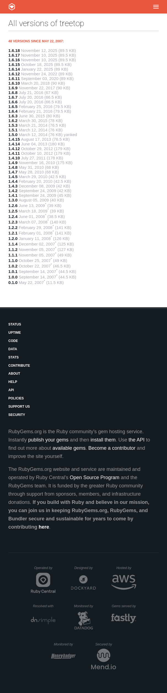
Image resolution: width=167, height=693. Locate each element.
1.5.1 (12, 130)
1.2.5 (12, 211)
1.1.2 (12, 249)
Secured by (105, 644)
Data (12, 349)
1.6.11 (14, 78)
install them (103, 440)
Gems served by (124, 606)
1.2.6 (12, 205)
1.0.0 (12, 277)
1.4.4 (12, 181)
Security (16, 415)
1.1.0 (12, 260)
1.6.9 (12, 87)
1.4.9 (12, 162)
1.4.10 (14, 158)
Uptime (14, 333)
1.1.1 (12, 255)
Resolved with (44, 606)
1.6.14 (14, 69)
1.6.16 (14, 59)
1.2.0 (12, 238)
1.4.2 (12, 190)
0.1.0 (12, 282)
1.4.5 (12, 176)
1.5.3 (12, 125)
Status (14, 324)
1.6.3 (12, 116)
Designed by (85, 568)
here (44, 527)
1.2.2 (12, 227)
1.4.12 (14, 148)
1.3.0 (12, 200)
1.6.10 (14, 83)
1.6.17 (14, 55)
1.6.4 (12, 111)
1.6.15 (14, 64)
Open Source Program (94, 477)
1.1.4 (12, 244)
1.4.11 (14, 153)
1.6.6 (12, 102)
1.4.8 (12, 167)
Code (13, 341)
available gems (68, 448)
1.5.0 (12, 134)
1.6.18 (14, 50)
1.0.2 (12, 266)
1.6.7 (12, 97)
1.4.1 (12, 195)
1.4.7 (12, 172)
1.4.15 (14, 139)
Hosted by (126, 568)
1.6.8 (12, 92)
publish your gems (48, 440)
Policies (16, 398)
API (11, 390)
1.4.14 (14, 144)
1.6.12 (14, 73)
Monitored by (85, 606)
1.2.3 (12, 222)
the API (137, 440)
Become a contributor (112, 448)
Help (12, 382)
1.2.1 (12, 233)
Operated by (45, 570)
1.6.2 (12, 120)
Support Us (19, 406)
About (14, 374)
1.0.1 (12, 271)
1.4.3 (12, 186)
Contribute (19, 366)
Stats (13, 357)
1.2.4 (12, 216)
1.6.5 (12, 106)
